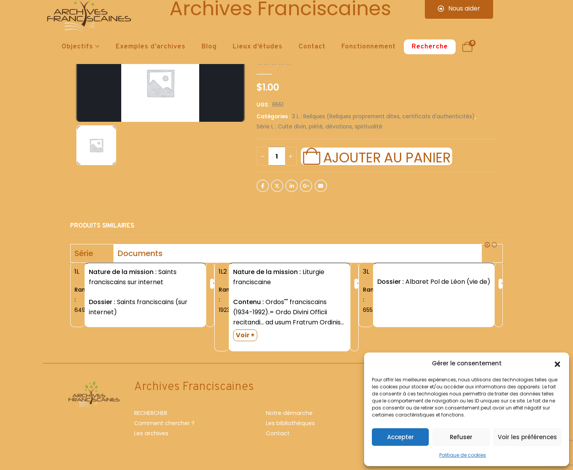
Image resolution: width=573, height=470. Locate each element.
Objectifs (77, 47)
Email (321, 186)
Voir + (245, 335)
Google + (306, 186)
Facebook (262, 186)
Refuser (461, 437)
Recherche (430, 47)
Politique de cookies (462, 455)
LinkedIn (291, 186)
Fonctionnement (368, 47)
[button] (557, 363)
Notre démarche (289, 413)
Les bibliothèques (290, 423)
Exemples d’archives (151, 47)
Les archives (151, 433)
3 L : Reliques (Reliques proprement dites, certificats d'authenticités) (383, 116)
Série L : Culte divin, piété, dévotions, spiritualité (319, 126)
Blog (209, 47)
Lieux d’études (258, 47)
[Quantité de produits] (276, 156)
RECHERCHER (150, 413)
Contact (312, 47)
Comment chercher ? (164, 423)
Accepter (400, 437)
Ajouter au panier (386, 156)
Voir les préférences (527, 437)
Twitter (277, 186)
